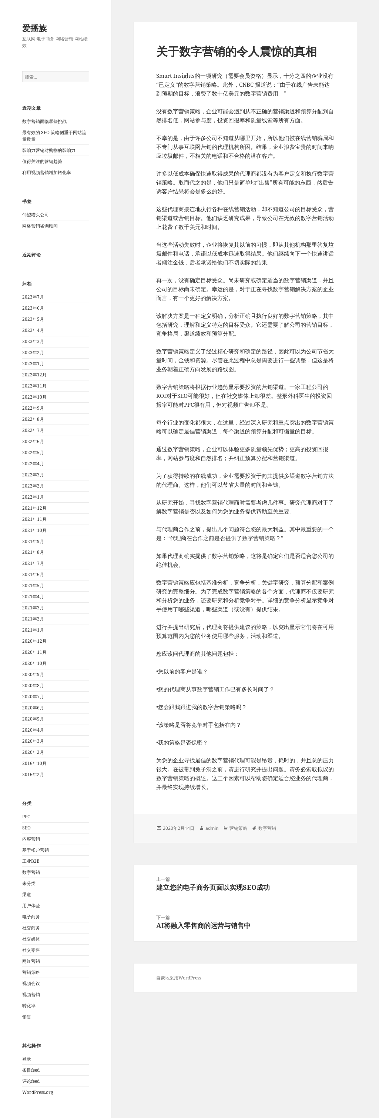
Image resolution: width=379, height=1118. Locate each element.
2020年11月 (34, 652)
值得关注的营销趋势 (42, 161)
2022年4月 (33, 463)
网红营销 (31, 961)
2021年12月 (34, 508)
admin (211, 828)
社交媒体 (31, 939)
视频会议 (31, 983)
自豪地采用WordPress (178, 978)
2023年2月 (33, 352)
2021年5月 (33, 585)
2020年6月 (33, 708)
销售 (26, 1017)
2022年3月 (33, 475)
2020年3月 (33, 741)
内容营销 (31, 839)
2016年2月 (33, 774)
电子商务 (31, 917)
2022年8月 (33, 419)
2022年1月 (33, 497)
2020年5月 (33, 719)
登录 (26, 1059)
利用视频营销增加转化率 (46, 172)
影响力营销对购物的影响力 (49, 150)
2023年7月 (33, 297)
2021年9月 (33, 541)
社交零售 (31, 950)
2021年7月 (33, 563)
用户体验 (31, 905)
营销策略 (31, 972)
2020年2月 (33, 752)
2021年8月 (33, 552)
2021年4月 (33, 596)
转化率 (29, 1005)
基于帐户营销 (35, 850)
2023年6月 (33, 308)
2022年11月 (34, 386)
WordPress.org (37, 1092)
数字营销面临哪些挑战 (44, 121)
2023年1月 (33, 363)
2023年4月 (33, 330)
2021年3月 (33, 608)
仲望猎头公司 (35, 215)
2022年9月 (33, 408)
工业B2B (31, 861)
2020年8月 (33, 685)
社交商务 (31, 928)
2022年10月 (34, 397)
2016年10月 (34, 763)
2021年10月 (34, 530)
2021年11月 (34, 519)
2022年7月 (33, 430)
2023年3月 (33, 341)
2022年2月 (33, 486)
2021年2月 (33, 619)
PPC (26, 816)
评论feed (31, 1081)
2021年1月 (33, 630)
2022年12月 (34, 375)
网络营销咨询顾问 (40, 226)
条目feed (31, 1070)
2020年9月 (33, 674)
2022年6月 (33, 441)
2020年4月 (33, 730)
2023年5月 (33, 319)
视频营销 (31, 994)
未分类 (29, 883)
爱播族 (34, 27)
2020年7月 (33, 696)
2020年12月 (34, 641)
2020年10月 (34, 663)
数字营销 (31, 872)
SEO (26, 828)
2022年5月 (33, 452)
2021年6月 (33, 574)
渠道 (26, 894)
